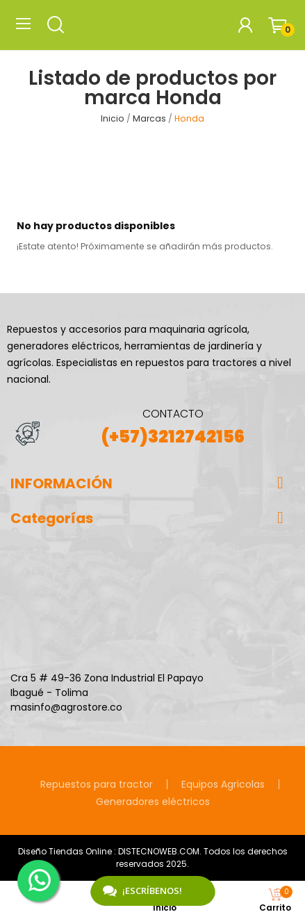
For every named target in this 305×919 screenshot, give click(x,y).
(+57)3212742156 (173, 436)
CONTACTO (173, 414)
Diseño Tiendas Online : (67, 851)
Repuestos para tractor (96, 784)
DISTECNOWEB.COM (158, 851)
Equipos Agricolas (223, 784)
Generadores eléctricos (153, 801)
